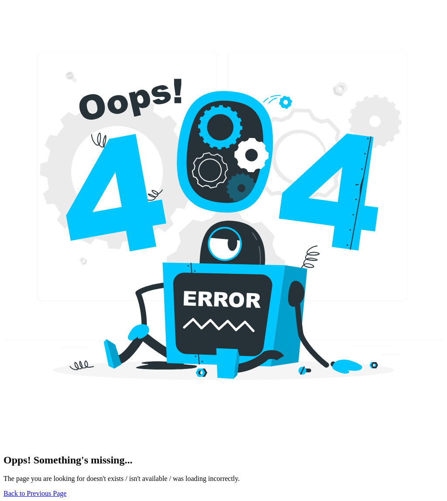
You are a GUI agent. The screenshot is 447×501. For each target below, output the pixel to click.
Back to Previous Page (34, 493)
